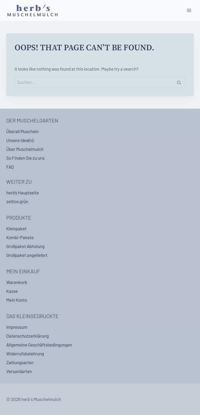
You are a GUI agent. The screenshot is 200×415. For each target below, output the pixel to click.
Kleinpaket (16, 228)
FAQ (10, 166)
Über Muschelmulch (24, 149)
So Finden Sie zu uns (25, 157)
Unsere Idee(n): (20, 140)
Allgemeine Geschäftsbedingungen (39, 344)
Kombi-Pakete (20, 237)
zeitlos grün (17, 201)
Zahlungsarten (20, 362)
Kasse (12, 291)
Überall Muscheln (22, 131)
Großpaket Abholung (25, 246)
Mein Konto (16, 299)
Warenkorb (16, 282)
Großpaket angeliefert (26, 255)
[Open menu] (189, 10)
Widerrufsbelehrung (25, 353)
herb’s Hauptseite (22, 192)
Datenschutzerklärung (27, 335)
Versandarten (19, 371)
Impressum (16, 327)
